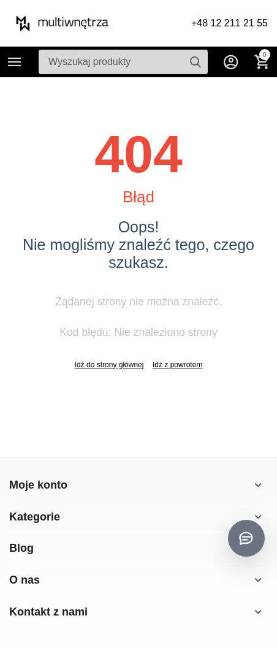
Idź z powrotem (177, 364)
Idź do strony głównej (109, 364)
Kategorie (14, 62)
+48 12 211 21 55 (229, 23)
